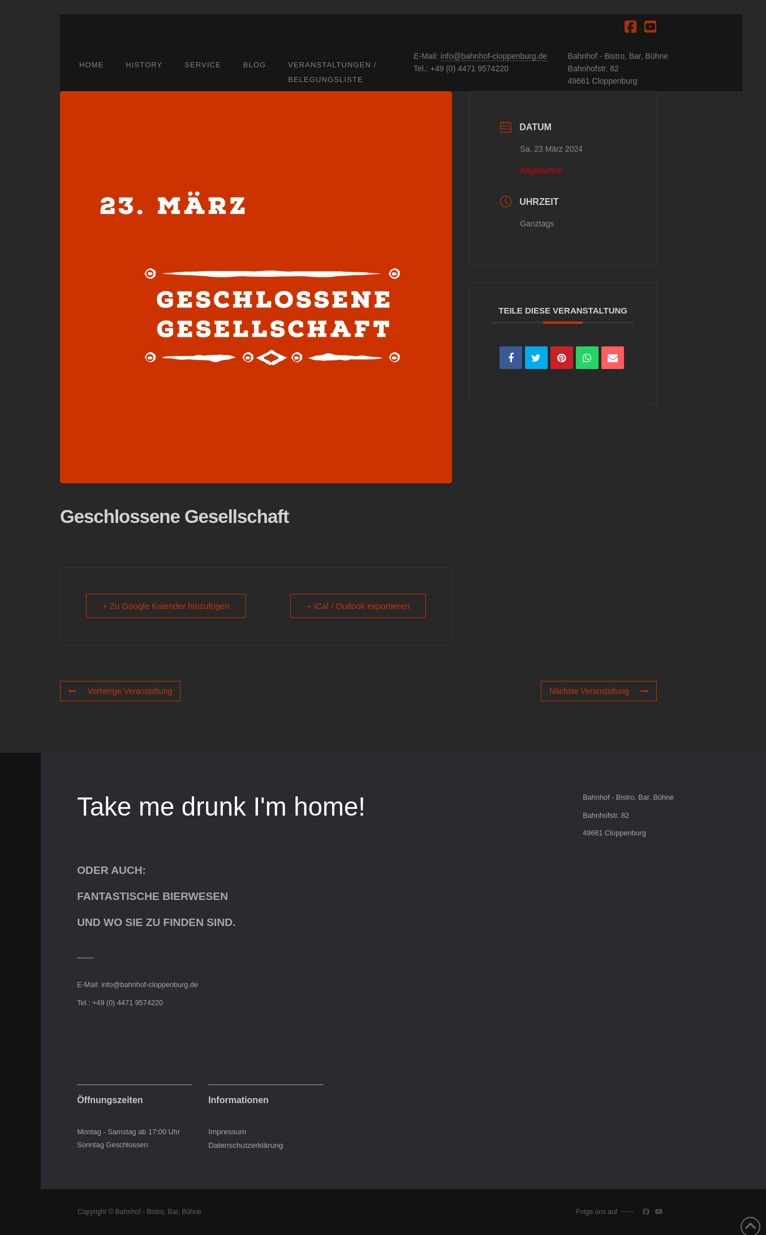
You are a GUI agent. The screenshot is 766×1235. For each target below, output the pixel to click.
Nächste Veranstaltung (598, 691)
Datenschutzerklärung (245, 1145)
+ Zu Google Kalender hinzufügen (166, 606)
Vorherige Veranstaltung (120, 691)
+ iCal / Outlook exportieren (358, 606)
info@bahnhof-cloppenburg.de (493, 56)
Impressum (227, 1131)
